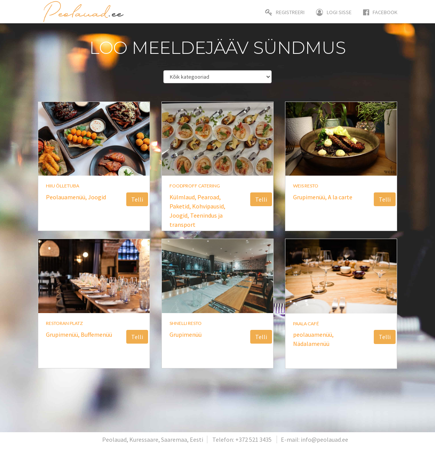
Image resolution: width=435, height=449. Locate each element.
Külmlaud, (183, 197)
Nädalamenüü (311, 343)
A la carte (340, 197)
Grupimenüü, (310, 197)
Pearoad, (209, 197)
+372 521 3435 (253, 439)
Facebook (380, 12)
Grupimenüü (185, 334)
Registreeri (285, 12)
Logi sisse (334, 12)
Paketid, (180, 206)
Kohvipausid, (208, 206)
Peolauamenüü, (67, 197)
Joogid (97, 197)
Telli (137, 199)
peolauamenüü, (313, 334)
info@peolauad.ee (324, 439)
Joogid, (179, 215)
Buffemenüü (96, 334)
